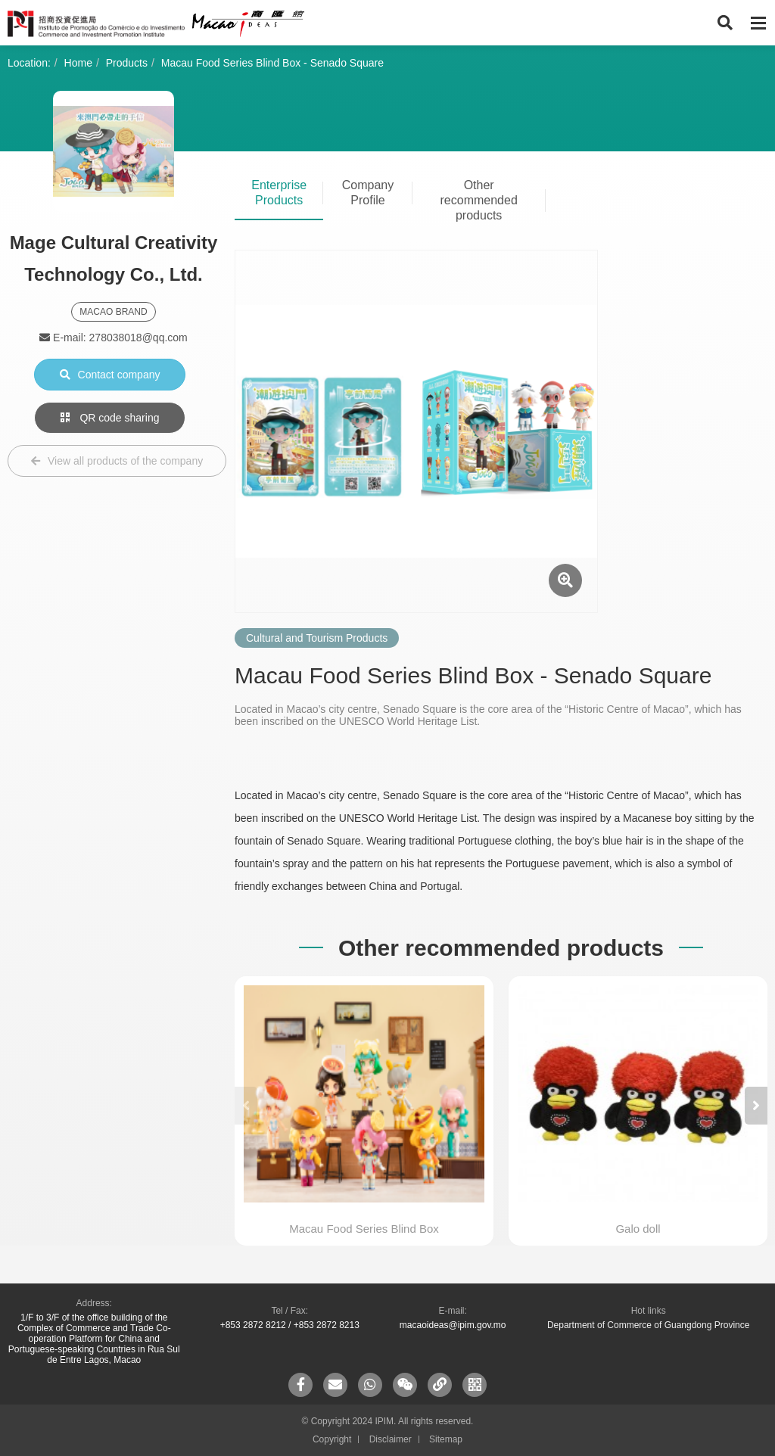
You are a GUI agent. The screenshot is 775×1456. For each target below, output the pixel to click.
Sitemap (445, 1439)
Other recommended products (479, 200)
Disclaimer (390, 1439)
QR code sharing (110, 418)
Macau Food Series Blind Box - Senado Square (272, 63)
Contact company (110, 375)
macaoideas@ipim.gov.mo (453, 1325)
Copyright (332, 1439)
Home (78, 63)
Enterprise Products (279, 193)
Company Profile (368, 193)
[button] (756, 1106)
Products (127, 63)
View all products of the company (117, 461)
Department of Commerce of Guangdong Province (648, 1325)
